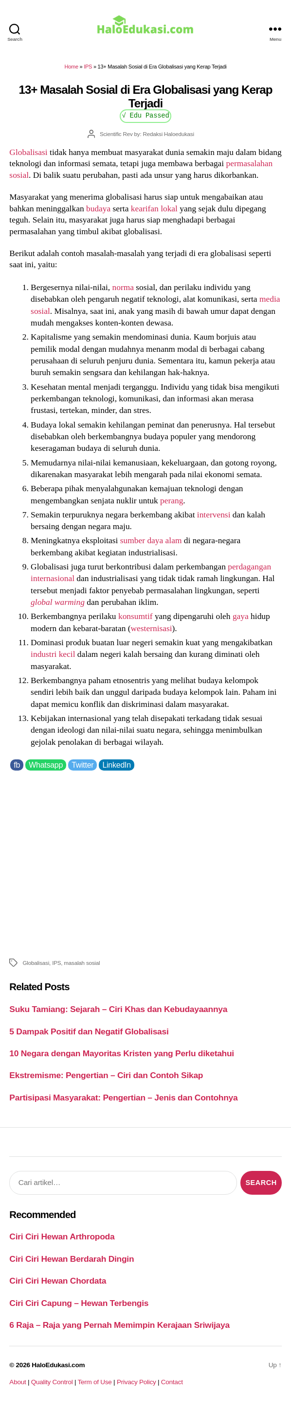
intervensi (214, 514)
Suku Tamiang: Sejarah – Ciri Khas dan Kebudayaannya (118, 1009)
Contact (172, 1382)
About (17, 1382)
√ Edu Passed (145, 115)
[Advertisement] (145, 863)
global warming (58, 602)
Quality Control (52, 1382)
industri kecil (53, 654)
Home (71, 66)
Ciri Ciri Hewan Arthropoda (61, 1236)
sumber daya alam (151, 540)
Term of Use (94, 1382)
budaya (98, 208)
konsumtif (135, 616)
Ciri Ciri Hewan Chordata (57, 1281)
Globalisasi (28, 152)
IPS (88, 66)
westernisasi (151, 628)
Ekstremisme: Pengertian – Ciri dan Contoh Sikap (106, 1075)
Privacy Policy (136, 1382)
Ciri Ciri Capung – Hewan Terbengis (78, 1303)
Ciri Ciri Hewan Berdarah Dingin (71, 1259)
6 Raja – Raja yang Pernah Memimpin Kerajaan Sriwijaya (119, 1325)
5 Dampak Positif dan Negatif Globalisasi (88, 1031)
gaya (241, 616)
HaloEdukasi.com (58, 1365)
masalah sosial (82, 963)
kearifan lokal (154, 208)
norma (123, 287)
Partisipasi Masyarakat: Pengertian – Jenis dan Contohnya (123, 1097)
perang (171, 500)
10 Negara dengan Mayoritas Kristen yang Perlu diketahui (121, 1053)
